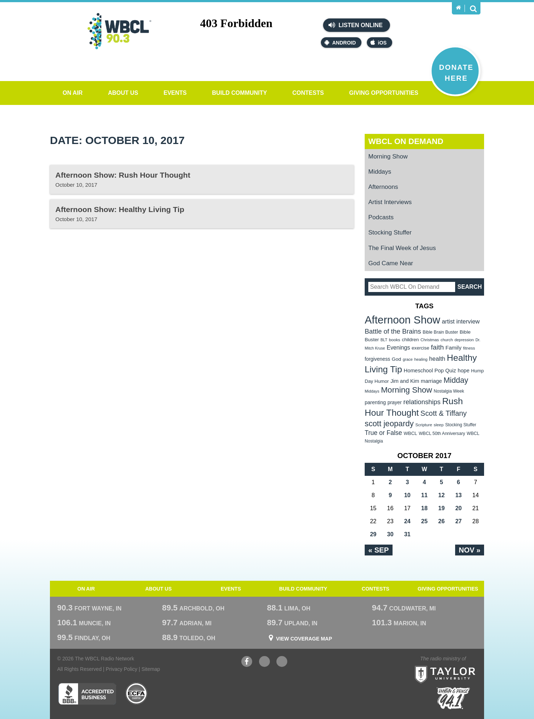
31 (407, 534)
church (447, 340)
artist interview (461, 321)
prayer (394, 402)
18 (424, 508)
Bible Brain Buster (440, 332)
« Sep (378, 550)
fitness (469, 348)
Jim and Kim (404, 381)
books (394, 339)
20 (458, 508)
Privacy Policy (121, 669)
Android (340, 42)
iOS (378, 42)
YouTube (264, 662)
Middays (379, 171)
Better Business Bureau (87, 693)
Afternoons (383, 186)
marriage (431, 381)
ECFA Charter (137, 693)
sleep (439, 425)
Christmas (429, 340)
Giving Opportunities (383, 93)
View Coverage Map (304, 638)
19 (441, 508)
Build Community (239, 93)
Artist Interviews (390, 202)
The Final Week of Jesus (402, 248)
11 (424, 495)
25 (424, 521)
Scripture (423, 424)
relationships (422, 402)
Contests (308, 93)
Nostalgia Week (449, 391)
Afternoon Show (402, 320)
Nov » (469, 550)
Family (453, 347)
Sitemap (150, 669)
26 (441, 521)
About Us (123, 93)
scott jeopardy (389, 423)
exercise (420, 348)
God (396, 359)
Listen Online (355, 25)
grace (407, 359)
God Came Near (390, 263)
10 (407, 495)
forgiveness (377, 359)
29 (373, 534)
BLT (384, 340)
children (410, 339)
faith (437, 347)
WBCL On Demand (405, 141)
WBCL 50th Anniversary (442, 433)
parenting (375, 402)
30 (390, 534)
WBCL (410, 433)
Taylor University (458, 665)
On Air (72, 93)
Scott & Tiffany (443, 413)
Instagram (281, 662)
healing (421, 359)
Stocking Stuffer (390, 232)
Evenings (398, 347)
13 (458, 495)
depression (464, 340)
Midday (456, 380)
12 (441, 495)
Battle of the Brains (393, 331)
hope (464, 370)
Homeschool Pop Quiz (430, 370)
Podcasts (381, 217)
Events (175, 93)
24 (407, 521)
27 (458, 521)
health (437, 358)
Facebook (246, 662)
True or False (383, 432)
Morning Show (388, 156)
